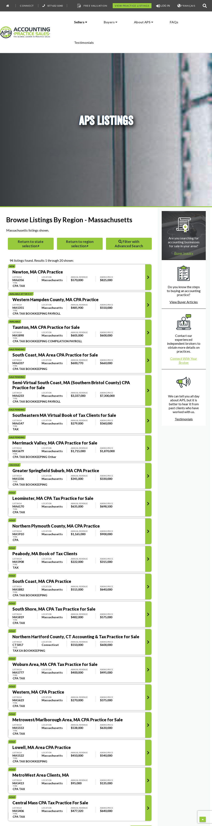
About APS (143, 22)
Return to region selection (80, 243)
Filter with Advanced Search (129, 243)
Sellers (80, 22)
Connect (27, 5)
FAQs (174, 22)
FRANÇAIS (186, 5)
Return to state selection (30, 243)
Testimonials (84, 42)
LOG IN (163, 6)
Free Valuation (91, 6)
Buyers (110, 22)
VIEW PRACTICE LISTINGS (132, 5)
